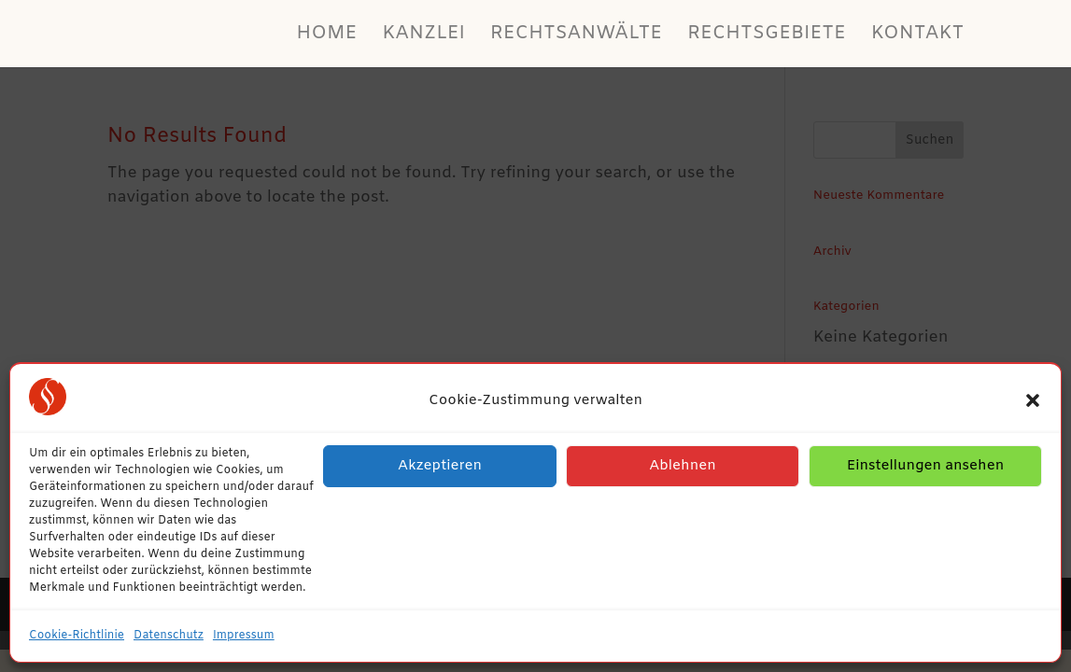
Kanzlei (423, 36)
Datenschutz (169, 635)
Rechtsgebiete (766, 36)
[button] (1032, 400)
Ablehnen (682, 465)
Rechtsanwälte (576, 36)
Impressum (244, 635)
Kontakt (918, 36)
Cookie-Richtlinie (76, 635)
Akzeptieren (440, 465)
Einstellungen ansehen (926, 465)
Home (326, 36)
